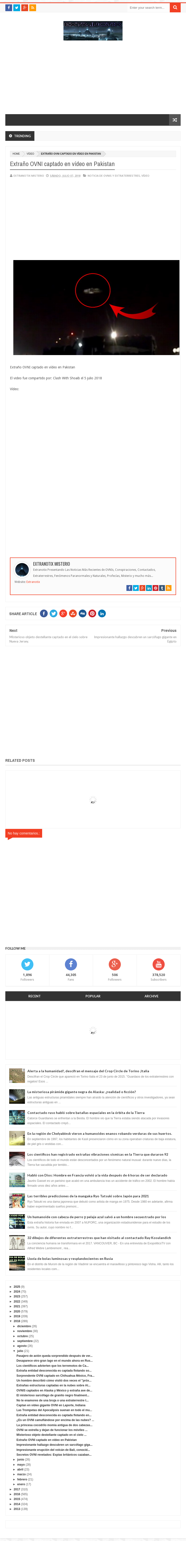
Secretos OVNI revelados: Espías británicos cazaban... (54, 1454)
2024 (17, 1291)
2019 (17, 1316)
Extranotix (33, 582)
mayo (21, 1464)
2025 (17, 1286)
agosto (22, 1346)
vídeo (30, 153)
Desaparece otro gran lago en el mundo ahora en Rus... (54, 1360)
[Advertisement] (93, 80)
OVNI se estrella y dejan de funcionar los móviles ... (51, 1430)
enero (21, 1484)
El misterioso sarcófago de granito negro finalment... (52, 1395)
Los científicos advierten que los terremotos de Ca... (52, 1365)
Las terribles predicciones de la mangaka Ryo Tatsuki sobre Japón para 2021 (88, 1196)
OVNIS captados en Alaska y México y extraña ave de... (54, 1390)
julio (20, 1351)
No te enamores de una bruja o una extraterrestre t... (52, 1400)
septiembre (25, 1341)
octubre (22, 1336)
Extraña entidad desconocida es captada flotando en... (54, 1415)
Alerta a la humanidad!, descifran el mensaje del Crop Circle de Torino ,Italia (88, 1071)
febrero (22, 1479)
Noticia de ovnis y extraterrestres (114, 175)
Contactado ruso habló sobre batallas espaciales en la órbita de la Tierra (86, 1113)
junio (20, 1459)
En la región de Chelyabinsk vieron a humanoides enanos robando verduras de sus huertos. (99, 1133)
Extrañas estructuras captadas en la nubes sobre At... (53, 1385)
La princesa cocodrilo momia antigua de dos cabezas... (54, 1425)
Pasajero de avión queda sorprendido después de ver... (54, 1356)
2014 (17, 1504)
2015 (17, 1499)
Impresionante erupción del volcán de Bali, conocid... (53, 1450)
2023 (17, 1296)
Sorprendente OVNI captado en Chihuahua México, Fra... (55, 1375)
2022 (17, 1301)
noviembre (24, 1331)
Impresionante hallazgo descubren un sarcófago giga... (54, 1444)
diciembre (24, 1326)
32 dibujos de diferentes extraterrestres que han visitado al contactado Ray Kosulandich (99, 1238)
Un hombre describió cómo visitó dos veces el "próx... (54, 1380)
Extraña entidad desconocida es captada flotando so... (54, 1370)
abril (20, 1469)
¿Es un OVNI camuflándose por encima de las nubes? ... (55, 1420)
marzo (21, 1474)
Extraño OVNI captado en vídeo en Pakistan (46, 1440)
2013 (17, 1509)
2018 (17, 1321)
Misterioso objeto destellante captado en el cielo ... (51, 1435)
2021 (17, 1306)
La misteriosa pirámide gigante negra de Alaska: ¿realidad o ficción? (81, 1092)
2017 (17, 1489)
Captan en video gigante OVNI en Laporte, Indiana (50, 1405)
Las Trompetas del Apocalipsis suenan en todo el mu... (54, 1410)
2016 (17, 1494)
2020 (17, 1311)
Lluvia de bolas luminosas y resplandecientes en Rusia (70, 1258)
